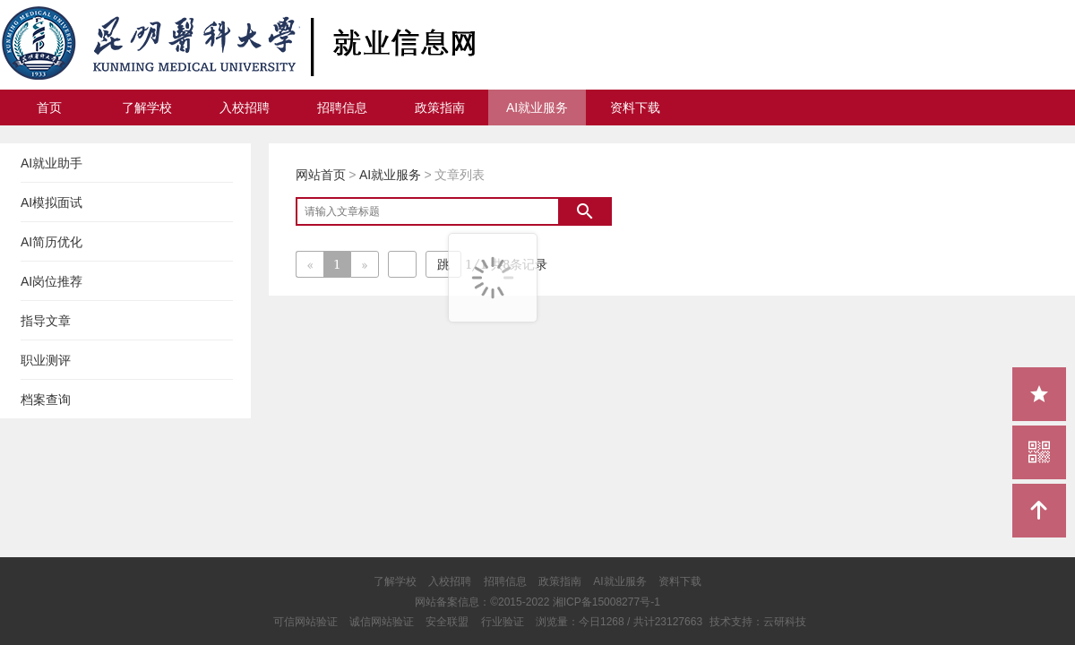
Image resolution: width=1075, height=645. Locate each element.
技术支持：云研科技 (758, 621)
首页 (49, 107)
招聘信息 (342, 107)
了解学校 (147, 107)
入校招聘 (244, 107)
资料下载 (635, 107)
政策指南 (440, 107)
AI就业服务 (537, 107)
